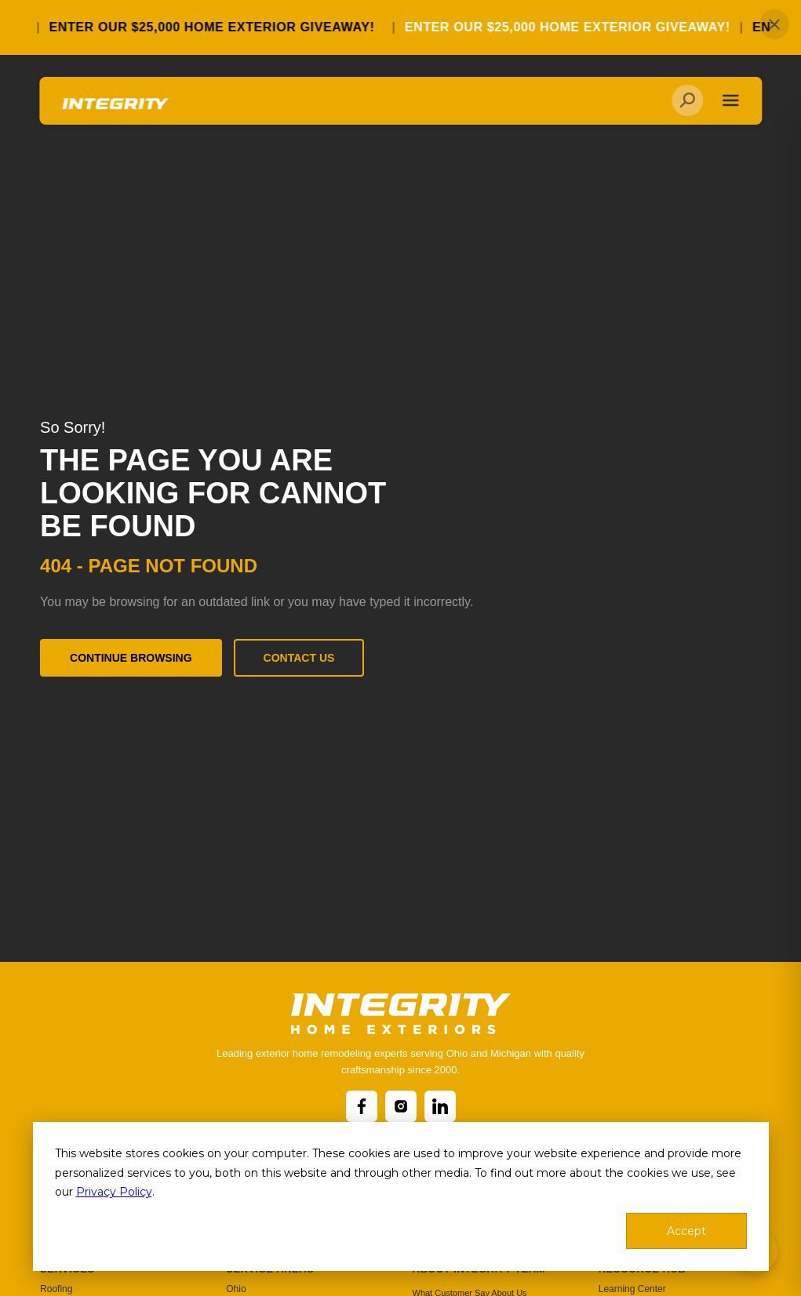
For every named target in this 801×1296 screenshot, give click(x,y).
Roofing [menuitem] (56, 1288)
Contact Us (299, 658)
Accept (686, 1231)
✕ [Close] (774, 25)
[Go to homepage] (114, 111)
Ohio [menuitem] (236, 1288)
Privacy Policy (114, 1192)
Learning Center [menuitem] (632, 1288)
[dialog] (401, 1196)
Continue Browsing (131, 658)
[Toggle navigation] (729, 102)
